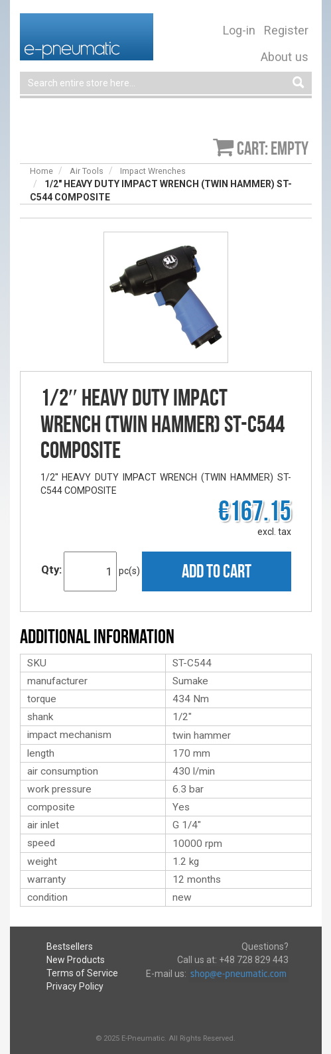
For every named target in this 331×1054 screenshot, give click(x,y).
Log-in (239, 30)
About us (284, 57)
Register (286, 30)
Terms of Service (82, 973)
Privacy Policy (74, 986)
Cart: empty (272, 148)
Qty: (51, 569)
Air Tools (86, 171)
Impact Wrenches (153, 171)
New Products (75, 959)
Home (41, 171)
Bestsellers (69, 946)
